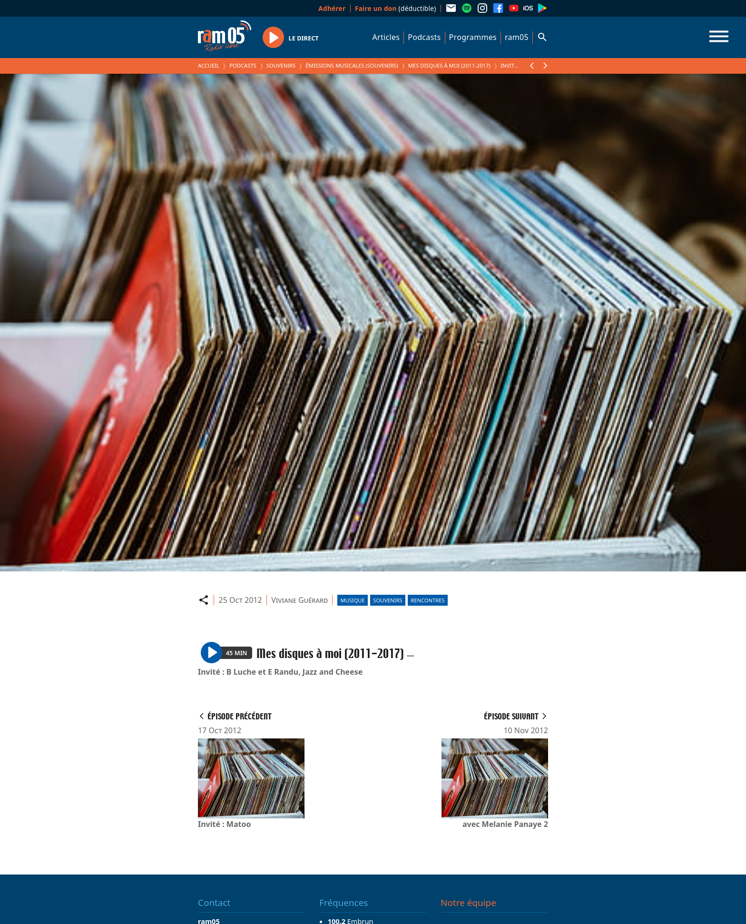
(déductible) (395, 8)
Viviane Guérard (299, 600)
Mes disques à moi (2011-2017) (449, 65)
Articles (386, 37)
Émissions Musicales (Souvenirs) (351, 65)
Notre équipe (468, 902)
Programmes (473, 37)
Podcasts (424, 37)
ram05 (517, 37)
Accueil (208, 65)
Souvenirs (280, 65)
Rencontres (427, 600)
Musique (352, 600)
